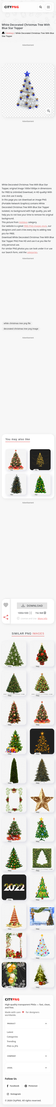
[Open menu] (48, 7)
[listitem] (13, 1086)
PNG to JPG (12, 1046)
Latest (10, 1032)
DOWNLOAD (32, 605)
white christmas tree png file (17, 323)
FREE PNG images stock (35, 226)
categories (32, 252)
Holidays (23, 222)
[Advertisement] (28, 54)
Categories (12, 1036)
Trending (11, 1041)
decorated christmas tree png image (21, 329)
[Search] (40, 7)
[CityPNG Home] (11, 7)
